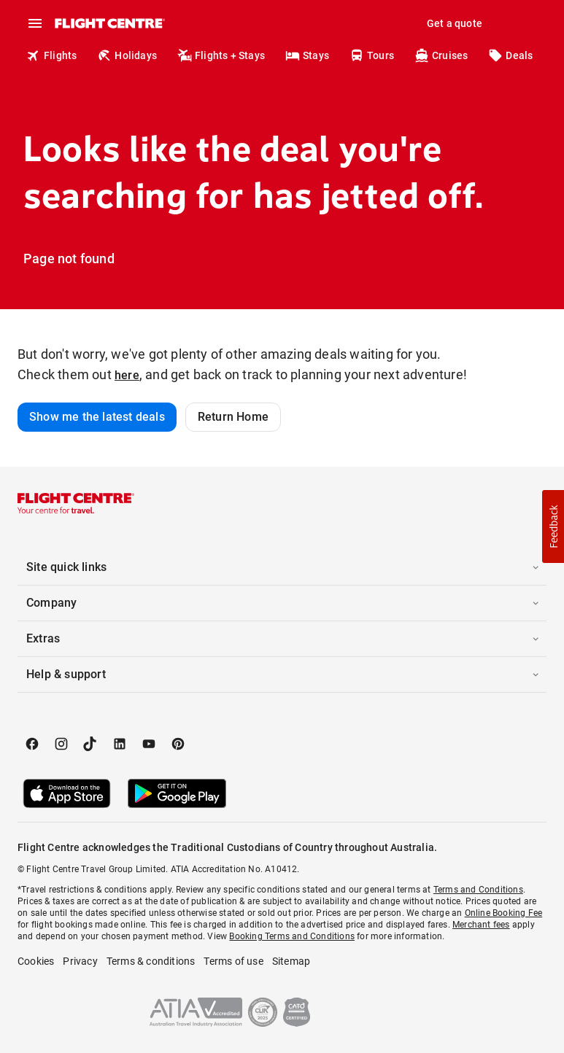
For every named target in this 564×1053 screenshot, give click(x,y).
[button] (282, 567)
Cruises (441, 55)
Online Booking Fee (504, 913)
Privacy (80, 961)
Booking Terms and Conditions (292, 936)
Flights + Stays (221, 55)
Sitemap (291, 961)
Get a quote (454, 23)
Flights (51, 55)
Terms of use (233, 961)
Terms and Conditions (478, 890)
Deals (510, 55)
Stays (307, 55)
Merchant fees (481, 925)
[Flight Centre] (109, 23)
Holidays (127, 55)
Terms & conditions (151, 961)
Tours (371, 55)
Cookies (36, 961)
